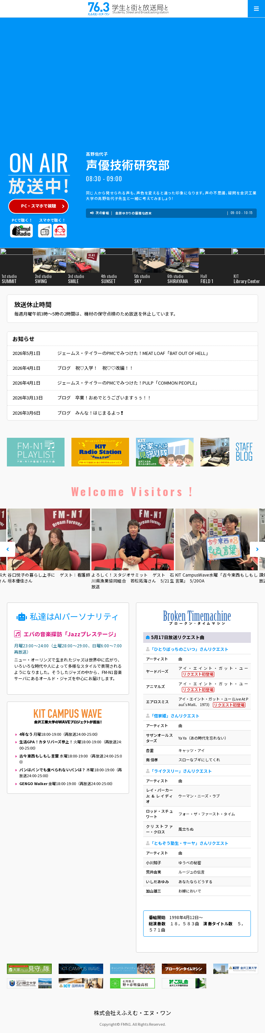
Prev (7, 549)
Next (257, 549)
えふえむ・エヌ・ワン (132, 8)
